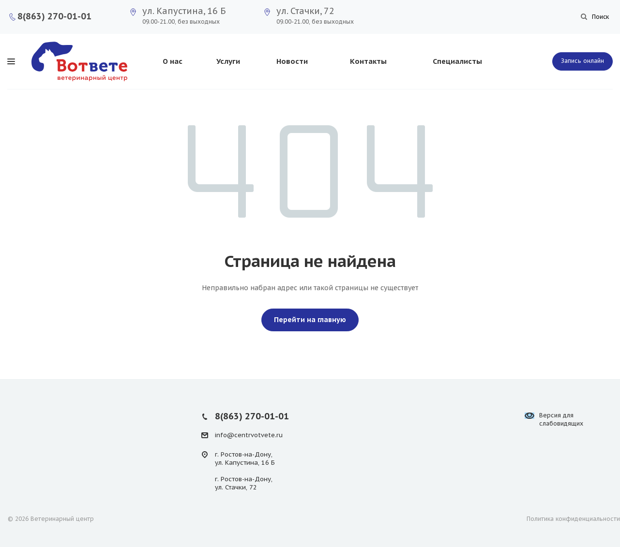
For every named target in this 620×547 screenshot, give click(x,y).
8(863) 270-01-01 (54, 16)
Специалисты (457, 61)
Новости (292, 61)
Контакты (368, 61)
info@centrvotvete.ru (249, 435)
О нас (172, 61)
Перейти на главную (310, 319)
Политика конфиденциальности (573, 518)
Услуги (228, 61)
